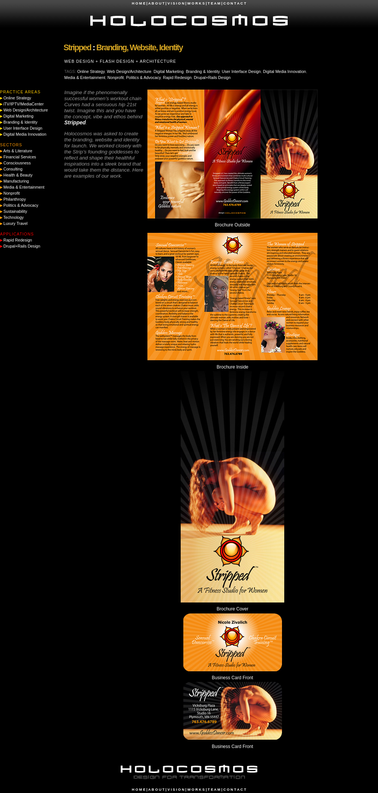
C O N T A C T (234, 3)
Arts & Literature (17, 151)
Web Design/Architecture (129, 71)
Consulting (12, 169)
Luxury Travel (15, 223)
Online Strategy (91, 71)
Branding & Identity (203, 71)
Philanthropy (14, 199)
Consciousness (17, 163)
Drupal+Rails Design (212, 77)
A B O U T (156, 3)
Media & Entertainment (84, 77)
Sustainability (15, 211)
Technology (13, 217)
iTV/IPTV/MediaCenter (23, 104)
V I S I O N (175, 3)
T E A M (214, 3)
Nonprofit (115, 77)
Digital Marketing (168, 71)
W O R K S (195, 3)
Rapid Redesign (177, 77)
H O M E (139, 3)
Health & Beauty (18, 175)
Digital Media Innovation (284, 71)
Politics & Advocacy (143, 77)
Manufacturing (16, 181)
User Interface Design (241, 71)
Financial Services (19, 157)
